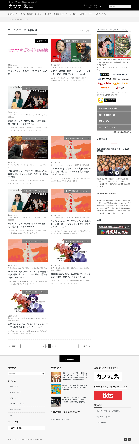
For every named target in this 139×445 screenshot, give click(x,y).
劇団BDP (11, 117)
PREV (15, 347)
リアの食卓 (37, 115)
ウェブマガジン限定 (52, 14)
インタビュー (68, 165)
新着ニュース (12, 14)
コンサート (34, 165)
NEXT (84, 347)
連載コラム (42, 41)
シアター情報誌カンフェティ (31, 14)
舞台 (88, 165)
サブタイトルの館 (27, 67)
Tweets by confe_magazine (106, 194)
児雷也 (80, 67)
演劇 (83, 165)
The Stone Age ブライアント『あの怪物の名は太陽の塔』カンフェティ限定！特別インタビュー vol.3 (71, 172)
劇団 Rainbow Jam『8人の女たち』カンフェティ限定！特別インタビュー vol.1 (28, 326)
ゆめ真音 (66, 268)
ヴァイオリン (15, 165)
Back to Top (69, 360)
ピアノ (10, 167)
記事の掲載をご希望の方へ (60, 420)
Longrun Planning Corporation (31, 440)
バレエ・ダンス (15, 393)
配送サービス (104, 121)
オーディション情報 (69, 14)
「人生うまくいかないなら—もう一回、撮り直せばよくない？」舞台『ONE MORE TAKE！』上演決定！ (74, 400)
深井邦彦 (58, 270)
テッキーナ (38, 67)
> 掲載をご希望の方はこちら (121, 132)
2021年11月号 (14, 67)
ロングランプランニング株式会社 (108, 412)
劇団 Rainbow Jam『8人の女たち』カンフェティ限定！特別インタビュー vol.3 (71, 276)
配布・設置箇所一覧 (107, 115)
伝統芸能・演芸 (15, 410)
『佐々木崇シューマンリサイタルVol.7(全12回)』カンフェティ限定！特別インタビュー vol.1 (28, 174)
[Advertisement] (71, 109)
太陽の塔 (78, 165)
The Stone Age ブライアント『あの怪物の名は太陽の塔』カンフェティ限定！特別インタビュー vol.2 (28, 275)
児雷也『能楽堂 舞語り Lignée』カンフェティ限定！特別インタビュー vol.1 (71, 72)
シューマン (43, 165)
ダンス (55, 67)
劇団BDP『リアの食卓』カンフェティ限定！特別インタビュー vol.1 (27, 225)
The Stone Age (58, 165)
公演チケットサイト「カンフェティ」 (93, 14)
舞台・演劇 (14, 387)
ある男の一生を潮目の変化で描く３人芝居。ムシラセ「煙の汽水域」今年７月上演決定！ (74, 388)
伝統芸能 (73, 67)
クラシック (25, 165)
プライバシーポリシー (104, 417)
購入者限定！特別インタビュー (78, 41)
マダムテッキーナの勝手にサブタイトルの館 (27, 72)
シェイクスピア (26, 115)
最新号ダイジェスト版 (108, 109)
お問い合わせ (101, 423)
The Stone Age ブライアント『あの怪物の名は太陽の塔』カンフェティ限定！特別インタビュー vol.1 (71, 225)
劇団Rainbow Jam (77, 268)
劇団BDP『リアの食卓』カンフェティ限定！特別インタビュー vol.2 (27, 122)
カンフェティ (15, 115)
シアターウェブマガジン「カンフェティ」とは (90, 6)
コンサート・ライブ (17, 404)
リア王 (44, 115)
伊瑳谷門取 (65, 67)
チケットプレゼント (107, 128)
